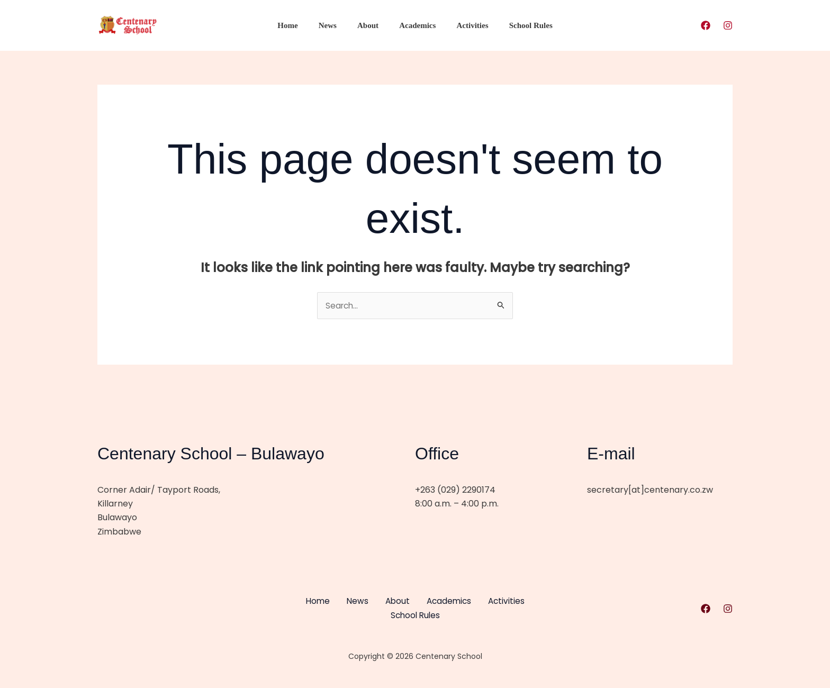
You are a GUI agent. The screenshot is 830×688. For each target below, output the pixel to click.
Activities (465, 25)
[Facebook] (705, 25)
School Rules (518, 25)
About (370, 25)
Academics (415, 25)
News (335, 25)
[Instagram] (728, 25)
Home (300, 25)
